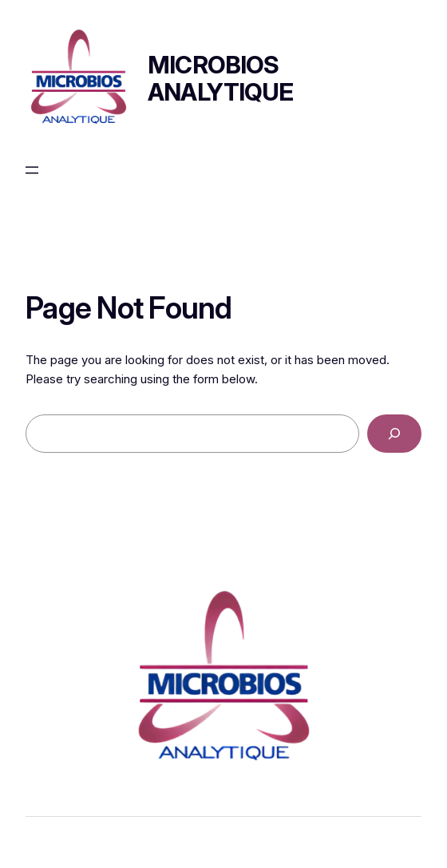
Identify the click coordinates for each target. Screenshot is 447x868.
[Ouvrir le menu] (32, 170)
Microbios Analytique (221, 78)
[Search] (394, 433)
